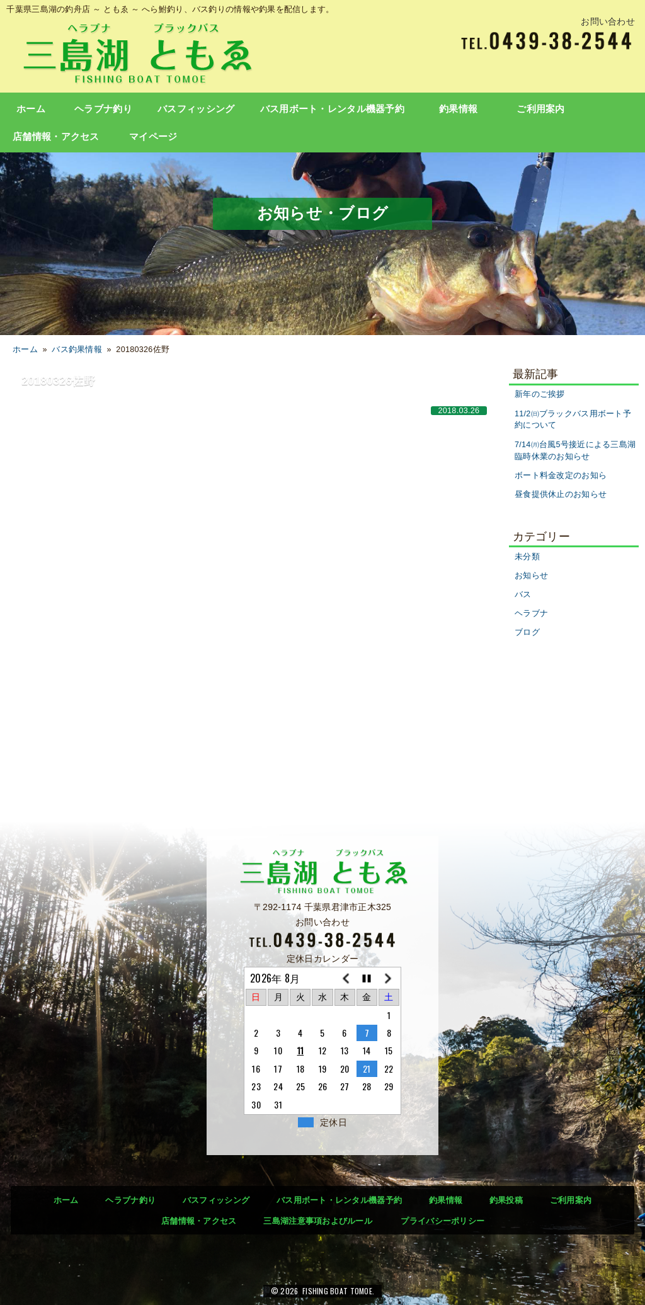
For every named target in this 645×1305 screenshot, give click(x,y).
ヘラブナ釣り (103, 109)
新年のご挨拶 (540, 394)
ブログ (527, 632)
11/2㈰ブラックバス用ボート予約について (573, 419)
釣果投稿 (506, 1200)
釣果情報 (458, 109)
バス (523, 594)
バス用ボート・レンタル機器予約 (332, 109)
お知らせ (531, 575)
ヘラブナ (531, 613)
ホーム (30, 109)
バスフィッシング (195, 109)
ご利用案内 (540, 109)
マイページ (153, 137)
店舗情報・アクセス (56, 137)
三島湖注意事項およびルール (317, 1221)
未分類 (527, 556)
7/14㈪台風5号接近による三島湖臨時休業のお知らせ (575, 450)
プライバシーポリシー (442, 1221)
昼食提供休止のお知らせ (561, 494)
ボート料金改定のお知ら (561, 475)
